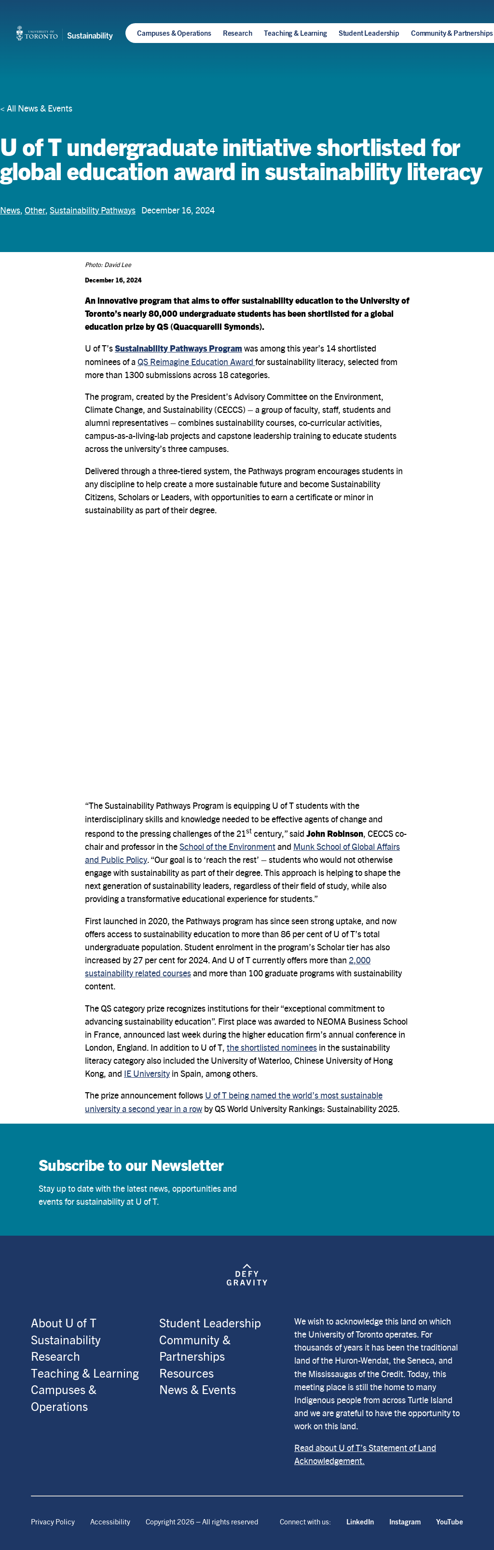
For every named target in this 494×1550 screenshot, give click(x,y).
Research (237, 32)
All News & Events (39, 107)
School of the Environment (227, 846)
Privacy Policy (53, 1521)
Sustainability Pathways (93, 209)
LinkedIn (360, 1521)
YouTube (449, 1521)
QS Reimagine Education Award (196, 361)
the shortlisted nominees (272, 1047)
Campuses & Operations (174, 32)
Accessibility (110, 1521)
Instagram (405, 1521)
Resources (186, 1372)
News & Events (197, 1388)
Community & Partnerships (452, 32)
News (10, 209)
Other (35, 209)
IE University (147, 1073)
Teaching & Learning (295, 32)
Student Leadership (369, 32)
